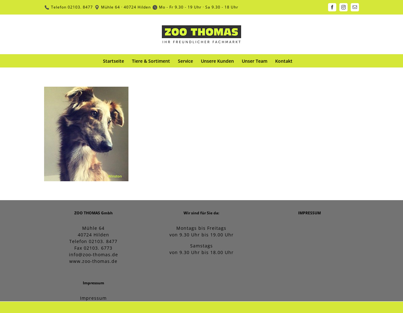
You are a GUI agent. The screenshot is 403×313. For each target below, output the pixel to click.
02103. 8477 (80, 7)
